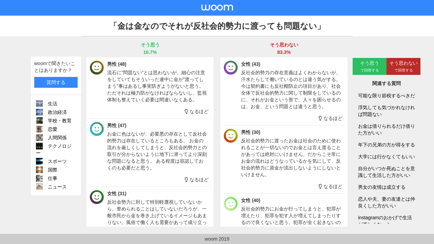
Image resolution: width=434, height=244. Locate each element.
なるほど (197, 111)
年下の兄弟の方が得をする (386, 144)
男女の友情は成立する (382, 187)
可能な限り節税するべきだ (386, 95)
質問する (55, 82)
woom (217, 7)
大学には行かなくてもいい (386, 156)
